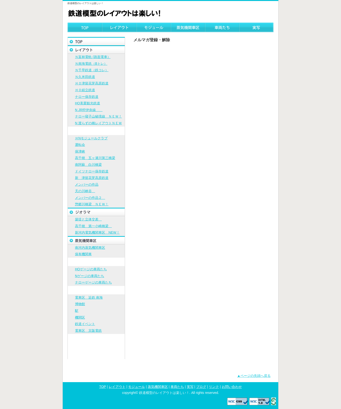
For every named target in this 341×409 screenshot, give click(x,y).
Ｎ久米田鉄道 (85, 77)
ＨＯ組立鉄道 (85, 90)
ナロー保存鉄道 (86, 97)
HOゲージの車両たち (91, 269)
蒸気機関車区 (188, 27)
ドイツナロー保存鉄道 (91, 171)
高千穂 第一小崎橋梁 (93, 226)
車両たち (222, 27)
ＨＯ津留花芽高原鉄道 (91, 83)
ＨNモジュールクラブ (91, 138)
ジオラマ (96, 212)
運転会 (80, 145)
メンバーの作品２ (90, 198)
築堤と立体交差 (88, 219)
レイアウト (119, 27)
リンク (96, 346)
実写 (256, 27)
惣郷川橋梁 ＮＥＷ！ (91, 204)
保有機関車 (83, 254)
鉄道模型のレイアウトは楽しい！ (115, 13)
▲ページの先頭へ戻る (254, 376)
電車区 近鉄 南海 (89, 297)
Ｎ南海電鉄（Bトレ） (91, 63)
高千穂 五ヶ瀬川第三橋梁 (95, 158)
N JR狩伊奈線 (88, 110)
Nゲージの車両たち (89, 276)
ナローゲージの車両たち (93, 282)
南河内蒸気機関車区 (90, 247)
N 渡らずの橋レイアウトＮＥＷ (98, 123)
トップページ (96, 41)
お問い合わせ (96, 355)
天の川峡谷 (85, 191)
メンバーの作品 (86, 184)
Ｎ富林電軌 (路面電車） (93, 57)
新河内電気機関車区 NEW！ (97, 232)
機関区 (80, 317)
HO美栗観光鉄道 (87, 103)
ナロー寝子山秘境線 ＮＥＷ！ (98, 116)
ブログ (96, 338)
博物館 (80, 304)
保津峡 (80, 151)
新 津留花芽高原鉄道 (91, 178)
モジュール (153, 27)
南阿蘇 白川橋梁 (88, 164)
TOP (85, 27)
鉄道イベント (85, 324)
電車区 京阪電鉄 (88, 330)
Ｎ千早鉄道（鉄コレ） (91, 70)
